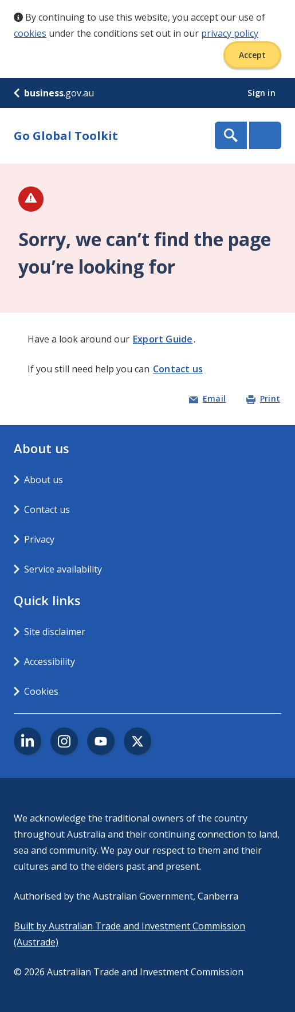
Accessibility (49, 661)
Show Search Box (231, 135)
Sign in (262, 92)
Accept (252, 54)
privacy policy (229, 33)
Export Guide (162, 339)
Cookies (41, 691)
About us (43, 479)
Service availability (63, 569)
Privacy (39, 539)
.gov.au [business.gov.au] (54, 93)
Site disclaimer (54, 631)
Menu (265, 135)
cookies (30, 33)
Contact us (178, 369)
